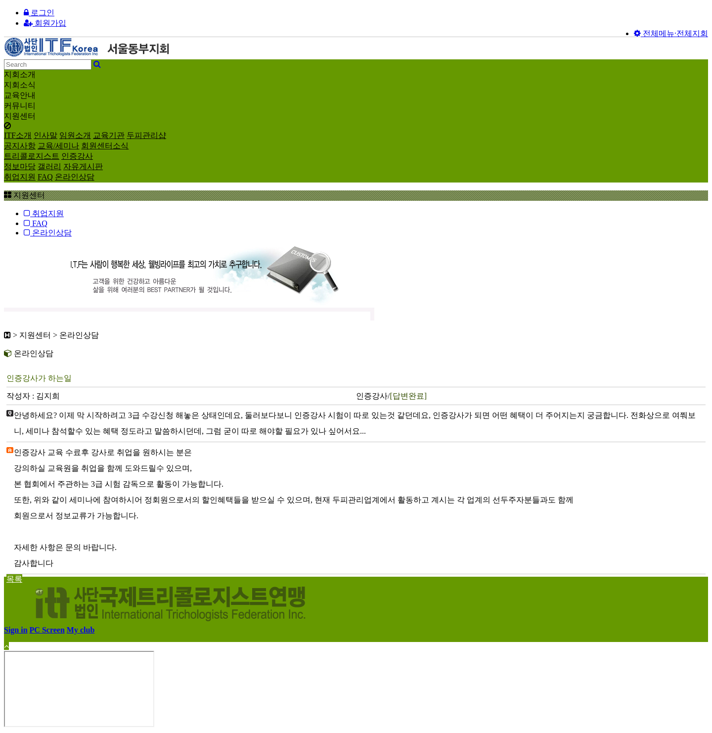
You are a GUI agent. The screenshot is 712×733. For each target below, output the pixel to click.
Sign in (16, 630)
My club (80, 630)
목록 (14, 579)
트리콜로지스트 (31, 156)
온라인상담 (74, 177)
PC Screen (47, 630)
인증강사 (77, 156)
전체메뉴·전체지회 (671, 33)
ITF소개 (18, 135)
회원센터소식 (105, 145)
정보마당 (20, 166)
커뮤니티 (20, 105)
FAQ (45, 177)
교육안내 (20, 95)
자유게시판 (83, 166)
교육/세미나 (58, 145)
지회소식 (20, 85)
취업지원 (20, 177)
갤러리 (49, 166)
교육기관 (109, 135)
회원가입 (45, 23)
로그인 (39, 12)
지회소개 (20, 74)
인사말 (45, 135)
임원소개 (75, 135)
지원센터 (20, 116)
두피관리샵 (146, 135)
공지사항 (20, 145)
